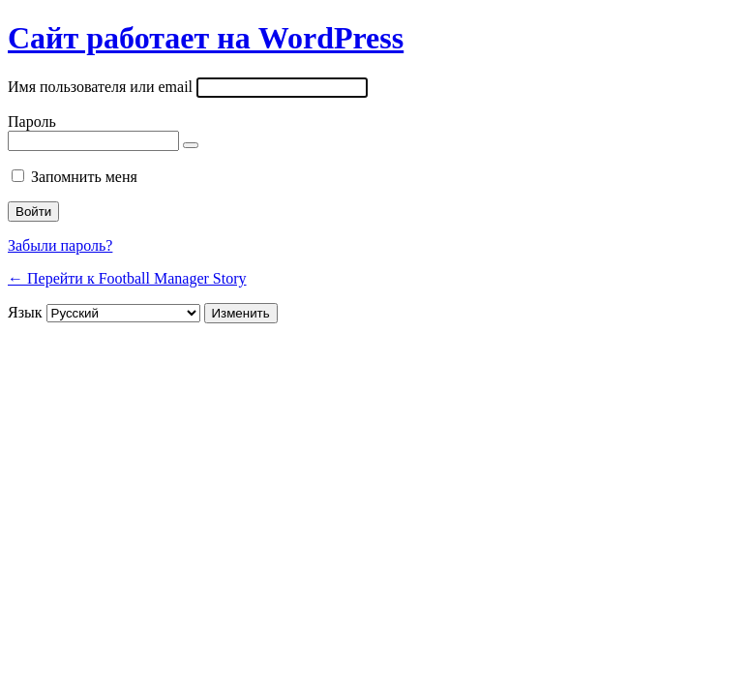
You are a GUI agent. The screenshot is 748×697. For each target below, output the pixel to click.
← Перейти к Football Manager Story (127, 278)
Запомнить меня (84, 176)
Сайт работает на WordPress (206, 37)
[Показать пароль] (190, 145)
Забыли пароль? (60, 245)
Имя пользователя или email (100, 86)
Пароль (32, 121)
